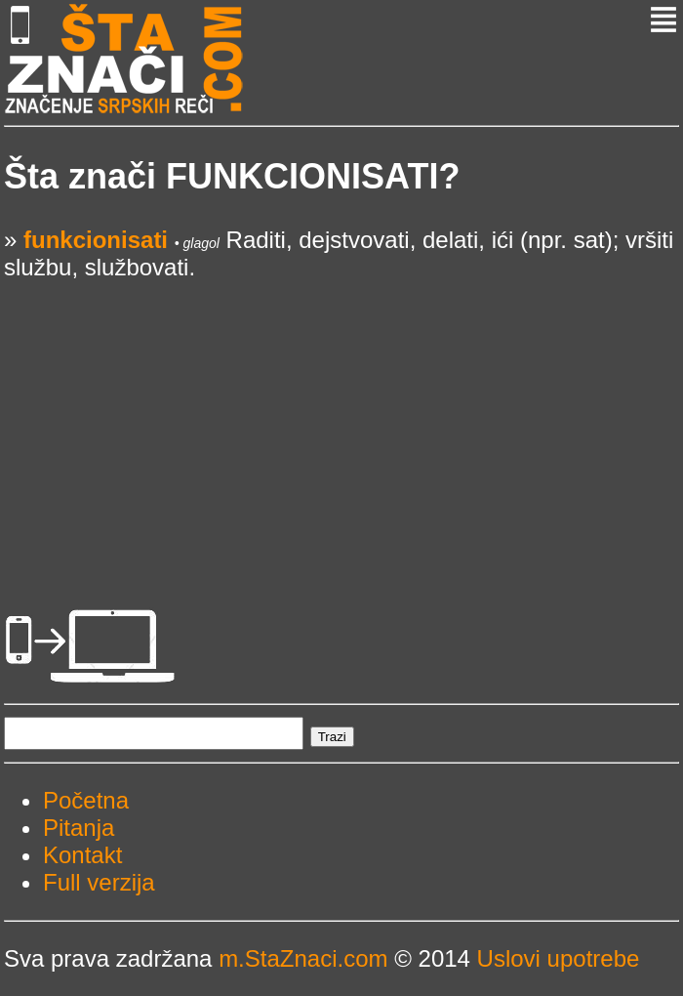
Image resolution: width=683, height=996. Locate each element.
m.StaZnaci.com (303, 958)
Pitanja (78, 827)
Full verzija (99, 882)
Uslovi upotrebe (558, 958)
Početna (86, 800)
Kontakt (82, 855)
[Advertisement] (341, 418)
